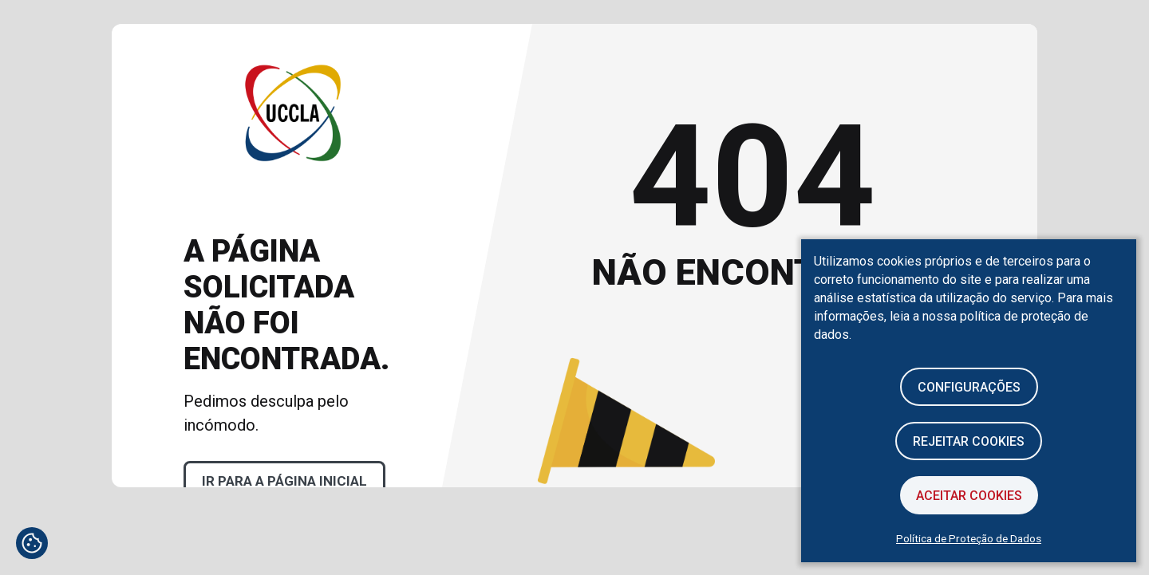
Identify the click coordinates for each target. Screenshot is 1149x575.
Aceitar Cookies (969, 495)
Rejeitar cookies (969, 441)
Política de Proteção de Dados (968, 538)
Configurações (969, 387)
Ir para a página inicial (284, 481)
